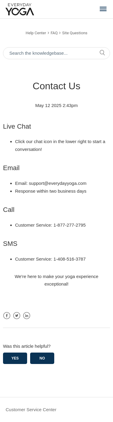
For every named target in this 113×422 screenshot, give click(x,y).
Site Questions (74, 33)
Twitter (16, 316)
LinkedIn (26, 316)
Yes (15, 358)
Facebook (7, 316)
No (42, 358)
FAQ (54, 33)
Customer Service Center (31, 409)
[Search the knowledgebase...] (56, 53)
